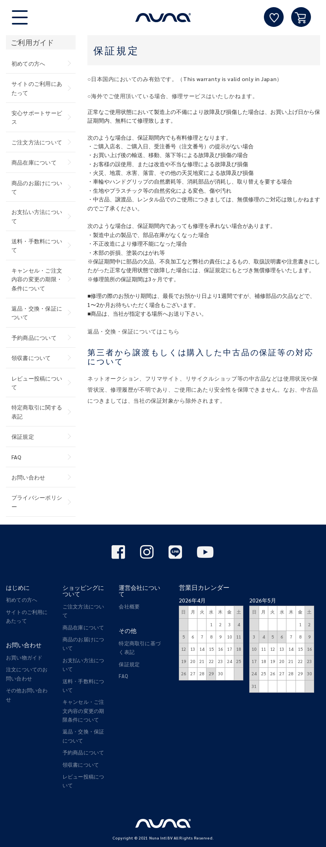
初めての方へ (28, 63)
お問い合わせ (28, 477)
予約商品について (34, 337)
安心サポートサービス (36, 117)
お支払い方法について (36, 216)
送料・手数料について (36, 245)
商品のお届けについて (36, 187)
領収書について (31, 357)
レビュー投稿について (36, 382)
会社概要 (129, 606)
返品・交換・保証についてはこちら (133, 331)
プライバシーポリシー (36, 502)
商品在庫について (34, 162)
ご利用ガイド (32, 42)
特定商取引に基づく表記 (140, 647)
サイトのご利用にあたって (36, 88)
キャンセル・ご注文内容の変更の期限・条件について (36, 279)
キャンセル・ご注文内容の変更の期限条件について (83, 711)
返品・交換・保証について (36, 312)
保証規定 (22, 436)
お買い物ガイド (24, 657)
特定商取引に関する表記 (36, 411)
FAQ (16, 456)
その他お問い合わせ (27, 694)
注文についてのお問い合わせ (27, 673)
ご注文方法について (36, 142)
